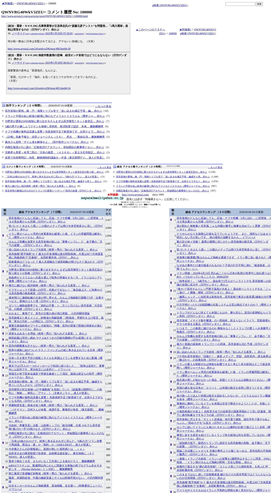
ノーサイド (28, 33)
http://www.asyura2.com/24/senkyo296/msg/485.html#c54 (39, 88)
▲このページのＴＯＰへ (150, 29)
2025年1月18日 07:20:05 (59, 33)
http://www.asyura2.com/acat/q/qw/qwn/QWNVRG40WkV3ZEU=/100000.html (44, 16)
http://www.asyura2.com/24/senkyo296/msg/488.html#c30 (39, 48)
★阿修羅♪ (8, 3)
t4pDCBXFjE (79, 34)
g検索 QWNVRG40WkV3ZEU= (170, 5)
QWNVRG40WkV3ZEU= (31, 3)
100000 (173, 33)
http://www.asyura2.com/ (135, 194)
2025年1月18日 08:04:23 (59, 62)
